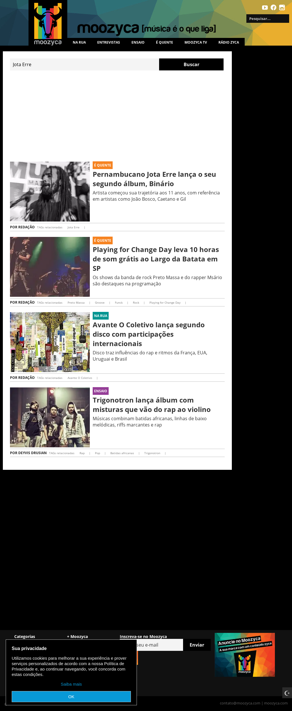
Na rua (79, 42)
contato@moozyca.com (240, 703)
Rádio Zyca (228, 42)
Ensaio (138, 42)
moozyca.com (276, 703)
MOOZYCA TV (195, 42)
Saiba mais (71, 684)
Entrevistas (108, 42)
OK (71, 696)
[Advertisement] (117, 116)
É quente (164, 42)
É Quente (102, 165)
